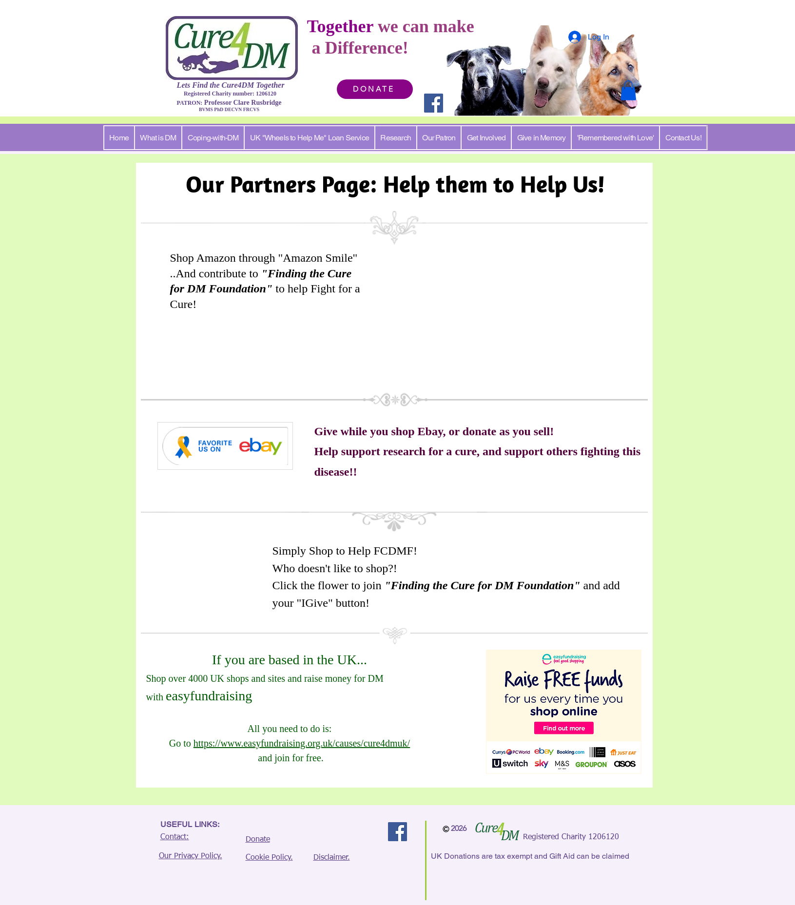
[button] (628, 90)
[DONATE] (375, 89)
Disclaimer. (331, 858)
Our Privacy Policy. (190, 856)
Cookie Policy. (269, 858)
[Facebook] (433, 103)
